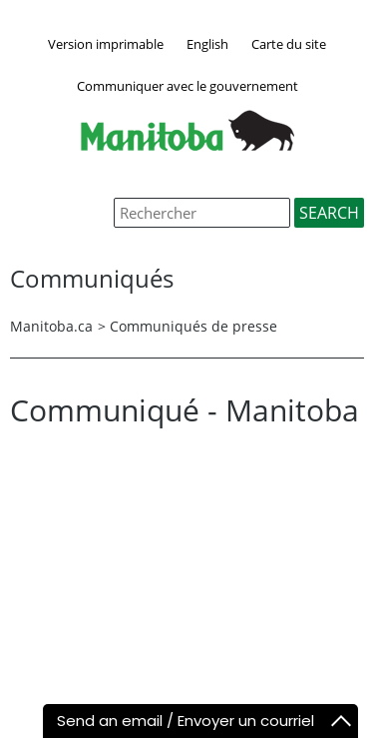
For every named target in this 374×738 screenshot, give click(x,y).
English (207, 44)
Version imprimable (106, 44)
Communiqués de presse (193, 326)
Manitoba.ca (51, 326)
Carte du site (288, 44)
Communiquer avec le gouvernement (187, 86)
